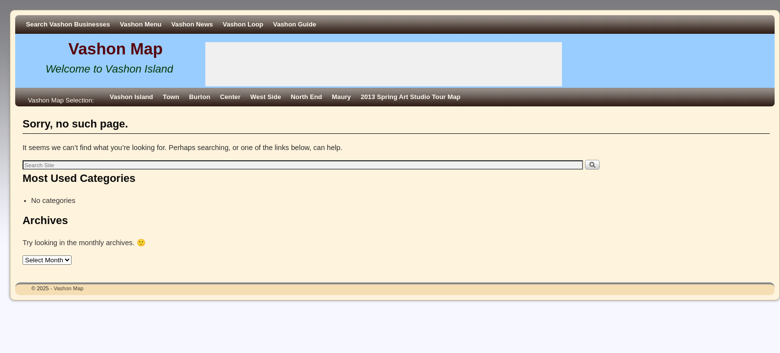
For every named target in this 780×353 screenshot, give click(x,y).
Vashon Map (116, 49)
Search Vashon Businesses (68, 24)
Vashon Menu (141, 24)
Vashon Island (131, 97)
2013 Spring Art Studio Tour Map (411, 97)
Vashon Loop (243, 24)
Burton (199, 97)
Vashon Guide (294, 24)
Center (230, 97)
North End (306, 97)
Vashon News (192, 24)
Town (171, 97)
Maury (341, 97)
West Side (265, 97)
